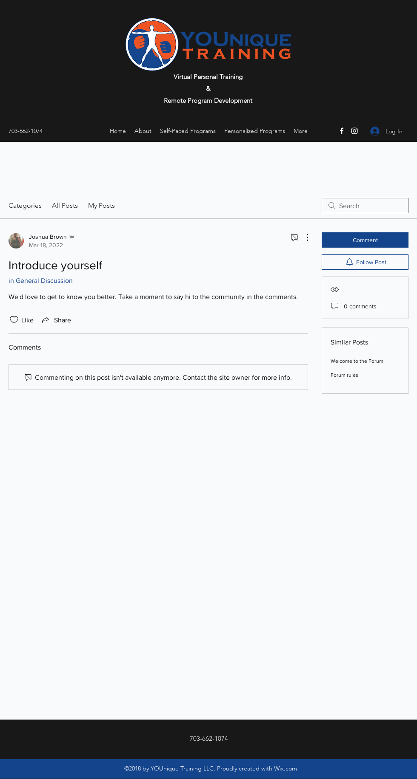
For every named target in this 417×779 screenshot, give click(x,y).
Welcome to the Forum (357, 361)
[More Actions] (303, 237)
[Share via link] (55, 320)
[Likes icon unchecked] (14, 320)
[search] (365, 205)
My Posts (101, 205)
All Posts (65, 205)
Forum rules (344, 375)
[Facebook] (341, 131)
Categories (25, 205)
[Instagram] (354, 131)
